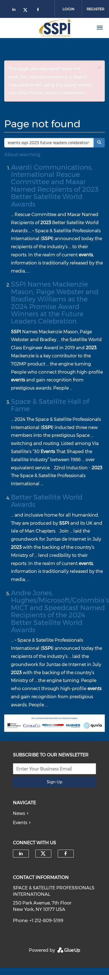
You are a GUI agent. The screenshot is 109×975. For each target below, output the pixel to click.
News (19, 813)
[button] (99, 67)
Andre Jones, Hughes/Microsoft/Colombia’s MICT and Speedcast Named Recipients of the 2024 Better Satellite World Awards (60, 611)
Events (20, 822)
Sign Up (54, 781)
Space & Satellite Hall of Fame (50, 405)
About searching (22, 154)
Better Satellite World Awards (46, 500)
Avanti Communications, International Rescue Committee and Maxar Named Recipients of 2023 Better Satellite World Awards (55, 185)
